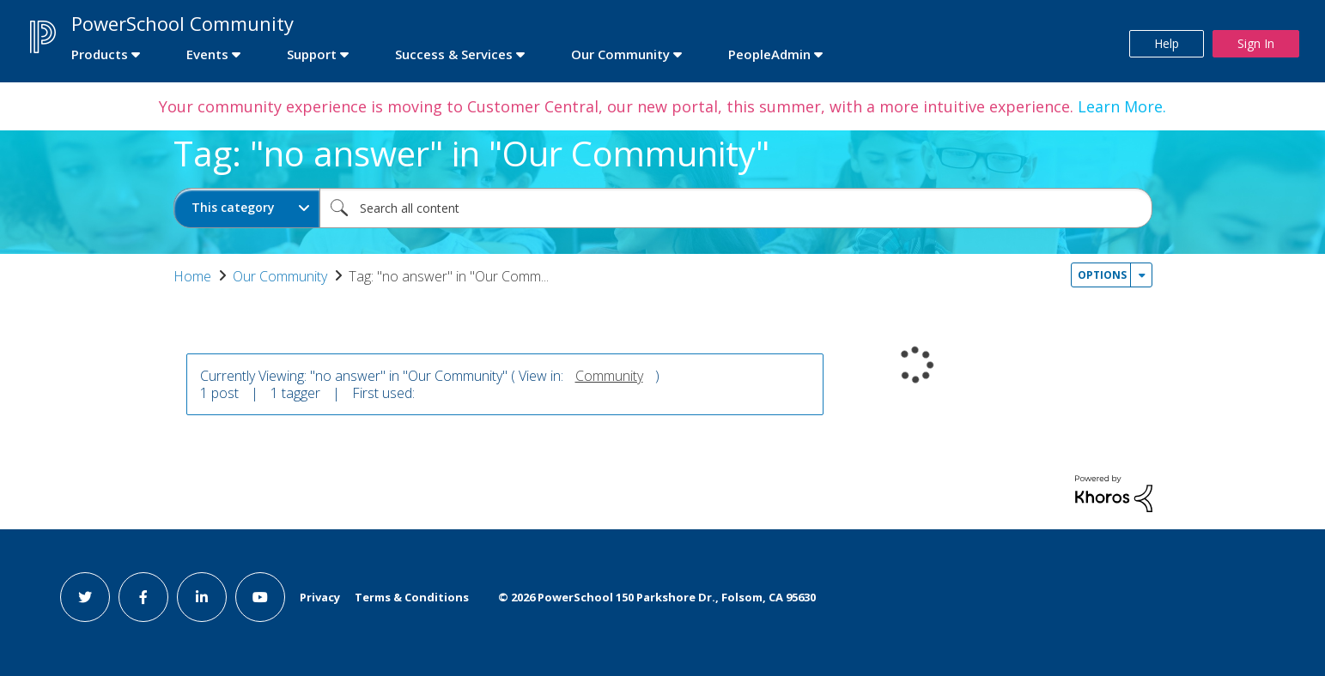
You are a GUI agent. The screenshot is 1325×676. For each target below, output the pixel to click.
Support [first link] (312, 54)
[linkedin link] (202, 597)
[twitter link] (85, 597)
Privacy (320, 597)
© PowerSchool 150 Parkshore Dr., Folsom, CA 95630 (657, 597)
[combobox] (735, 208)
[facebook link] (143, 597)
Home (192, 276)
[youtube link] (260, 597)
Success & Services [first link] (454, 54)
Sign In (1255, 43)
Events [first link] (207, 54)
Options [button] (1102, 275)
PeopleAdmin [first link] (769, 54)
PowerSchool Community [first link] (182, 23)
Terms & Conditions (412, 597)
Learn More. (1119, 106)
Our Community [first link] (620, 54)
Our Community (280, 276)
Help (1166, 43)
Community (609, 375)
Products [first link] (99, 54)
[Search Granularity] (246, 208)
